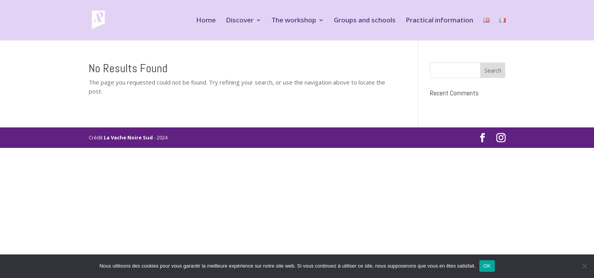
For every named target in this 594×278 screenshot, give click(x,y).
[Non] (584, 266)
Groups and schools (365, 20)
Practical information (439, 20)
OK (487, 266)
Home (206, 20)
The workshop (293, 20)
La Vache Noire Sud (128, 137)
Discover (240, 20)
